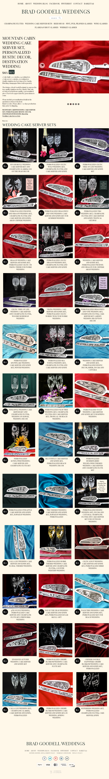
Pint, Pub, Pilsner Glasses (79, 23)
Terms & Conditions (64, 753)
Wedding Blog (40, 3)
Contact (77, 3)
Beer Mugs (59, 23)
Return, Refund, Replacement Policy (42, 753)
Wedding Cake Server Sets (38, 23)
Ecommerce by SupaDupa (57, 772)
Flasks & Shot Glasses (46, 27)
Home (20, 3)
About (28, 3)
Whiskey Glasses (68, 27)
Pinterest (66, 3)
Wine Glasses (100, 23)
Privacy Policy (77, 753)
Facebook (54, 3)
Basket (89, 3)
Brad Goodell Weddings (56, 11)
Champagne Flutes (13, 23)
